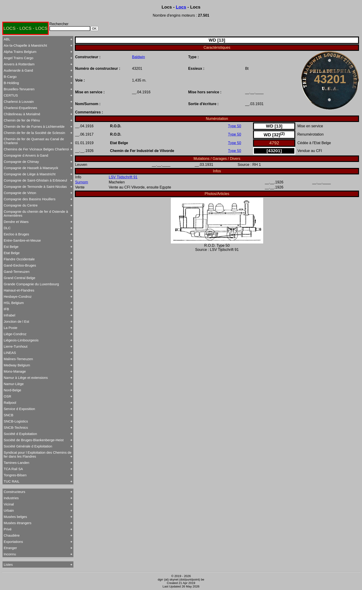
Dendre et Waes (16, 222)
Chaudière (12, 535)
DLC (7, 228)
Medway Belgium (17, 365)
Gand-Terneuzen (17, 272)
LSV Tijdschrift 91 (123, 177)
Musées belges (15, 517)
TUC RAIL (11, 481)
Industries (11, 498)
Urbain (9, 510)
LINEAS (10, 353)
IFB (6, 309)
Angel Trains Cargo (18, 58)
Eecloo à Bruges (16, 234)
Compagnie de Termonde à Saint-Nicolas (35, 187)
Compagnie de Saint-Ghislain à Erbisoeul (35, 180)
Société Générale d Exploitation (28, 446)
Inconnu (10, 554)
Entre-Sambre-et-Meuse (22, 240)
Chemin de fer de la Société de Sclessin (34, 133)
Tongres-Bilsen (15, 475)
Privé (8, 529)
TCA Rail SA (13, 469)
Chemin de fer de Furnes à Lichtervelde (34, 126)
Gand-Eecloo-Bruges (20, 265)
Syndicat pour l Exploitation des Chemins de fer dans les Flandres (38, 454)
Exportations (13, 542)
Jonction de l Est (16, 321)
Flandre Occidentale (19, 259)
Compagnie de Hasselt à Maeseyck (31, 168)
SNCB (8, 415)
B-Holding (11, 83)
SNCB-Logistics (16, 421)
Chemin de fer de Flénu (22, 120)
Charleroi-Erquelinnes (20, 108)
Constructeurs (14, 492)
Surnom (81, 182)
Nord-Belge (12, 390)
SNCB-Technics (16, 427)
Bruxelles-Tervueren (19, 89)
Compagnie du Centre (21, 205)
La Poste (10, 328)
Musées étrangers (17, 523)
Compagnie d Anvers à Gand (26, 155)
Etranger (10, 548)
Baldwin (138, 57)
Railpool (10, 402)
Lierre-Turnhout (15, 346)
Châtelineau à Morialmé (22, 114)
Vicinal (9, 504)
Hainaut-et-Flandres (19, 290)
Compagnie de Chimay (21, 162)
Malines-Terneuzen (18, 359)
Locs (181, 7)
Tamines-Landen (16, 463)
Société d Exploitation (20, 434)
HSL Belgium (14, 303)
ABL (7, 39)
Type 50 (234, 126)
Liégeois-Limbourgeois (21, 340)
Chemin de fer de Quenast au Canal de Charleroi (34, 141)
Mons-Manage (15, 371)
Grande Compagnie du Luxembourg (31, 284)
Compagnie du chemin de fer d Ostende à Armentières (36, 213)
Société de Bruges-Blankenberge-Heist (33, 440)
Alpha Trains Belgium (20, 52)
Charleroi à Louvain (19, 101)
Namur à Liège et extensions (26, 378)
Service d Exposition (19, 409)
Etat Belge (12, 253)
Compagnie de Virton (20, 193)
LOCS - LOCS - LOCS (25, 28)
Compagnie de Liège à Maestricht (29, 174)
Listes (8, 564)
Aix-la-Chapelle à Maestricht (25, 45)
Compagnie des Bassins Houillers (29, 199)
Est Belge (11, 247)
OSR (7, 396)
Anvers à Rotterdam (19, 64)
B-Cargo (10, 77)
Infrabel (9, 315)
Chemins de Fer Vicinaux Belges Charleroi (36, 149)
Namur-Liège (14, 384)
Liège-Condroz (15, 334)
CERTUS (11, 95)
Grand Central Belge (19, 278)
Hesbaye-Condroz (18, 296)
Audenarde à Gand (18, 70)
